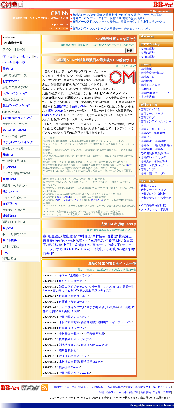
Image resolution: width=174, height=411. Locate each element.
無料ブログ (148, 117)
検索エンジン (86, 386)
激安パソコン (149, 185)
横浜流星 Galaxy (91, 361)
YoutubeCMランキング (17, 117)
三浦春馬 (97, 240)
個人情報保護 (131, 392)
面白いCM (9, 179)
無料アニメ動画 (150, 84)
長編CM (8, 154)
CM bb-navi (166, 405)
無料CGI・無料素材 (153, 133)
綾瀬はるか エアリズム (73, 356)
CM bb (59, 13)
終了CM (8, 228)
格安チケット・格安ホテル (156, 199)
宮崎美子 (113, 245)
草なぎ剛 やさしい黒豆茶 (102, 307)
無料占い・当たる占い (155, 157)
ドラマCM (9, 167)
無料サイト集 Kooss (65, 386)
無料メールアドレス (153, 129)
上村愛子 (98, 249)
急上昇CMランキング (16, 105)
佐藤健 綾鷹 (88, 322)
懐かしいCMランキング (18, 142)
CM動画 (146, 89)
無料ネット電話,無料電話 (156, 145)
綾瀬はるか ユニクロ (94, 344)
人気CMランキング (15, 93)
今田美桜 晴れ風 (69, 311)
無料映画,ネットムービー (156, 93)
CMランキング (51, 115)
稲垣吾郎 (67, 240)
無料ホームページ (152, 113)
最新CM (8, 68)
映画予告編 (148, 96)
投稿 (101, 392)
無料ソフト (148, 137)
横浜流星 (125, 236)
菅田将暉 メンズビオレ (73, 316)
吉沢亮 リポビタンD (65, 290)
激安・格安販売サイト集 (141, 386)
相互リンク (164, 386)
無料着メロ (148, 76)
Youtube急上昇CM (14, 130)
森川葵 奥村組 (68, 350)
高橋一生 (98, 245)
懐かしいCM (11, 191)
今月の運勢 (148, 56)
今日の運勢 (148, 48)
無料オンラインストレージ (156, 123)
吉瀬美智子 (51, 240)
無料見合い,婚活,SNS (154, 161)
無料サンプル (149, 169)
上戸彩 (68, 245)
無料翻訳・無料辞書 (153, 141)
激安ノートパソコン (153, 189)
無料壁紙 (146, 68)
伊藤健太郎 (113, 240)
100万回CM (10, 203)
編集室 (99, 386)
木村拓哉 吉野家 (69, 322)
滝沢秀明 (127, 249)
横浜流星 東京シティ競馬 (95, 290)
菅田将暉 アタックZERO (74, 372)
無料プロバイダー (152, 109)
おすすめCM (11, 81)
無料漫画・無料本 (152, 149)
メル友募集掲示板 (115, 386)
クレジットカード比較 (155, 209)
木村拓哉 (98, 236)
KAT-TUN (71, 249)
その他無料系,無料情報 (155, 153)
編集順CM (9, 215)
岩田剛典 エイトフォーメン (114, 322)
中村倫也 (84, 236)
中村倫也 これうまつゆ (106, 286)
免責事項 (145, 392)
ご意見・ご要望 (162, 392)
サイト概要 (10, 240)
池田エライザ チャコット (75, 286)
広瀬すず (82, 240)
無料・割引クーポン (153, 173)
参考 (129, 164)
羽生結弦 (54, 236)
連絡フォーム (113, 392)
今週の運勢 (148, 52)
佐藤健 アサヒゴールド (73, 296)
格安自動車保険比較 (153, 205)
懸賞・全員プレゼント (155, 165)
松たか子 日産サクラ (72, 281)
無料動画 (146, 81)
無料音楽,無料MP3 (152, 72)
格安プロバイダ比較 (153, 193)
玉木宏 (85, 249)
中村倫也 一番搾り (70, 333)
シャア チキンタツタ (72, 307)
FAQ (5, 252)
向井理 (48, 253)
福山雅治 (69, 236)
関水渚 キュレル (69, 344)
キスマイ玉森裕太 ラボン (75, 275)
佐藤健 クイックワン (72, 328)
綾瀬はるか (83, 245)
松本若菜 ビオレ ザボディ (75, 339)
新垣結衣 (54, 245)
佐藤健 (112, 236)
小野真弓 (112, 249)
